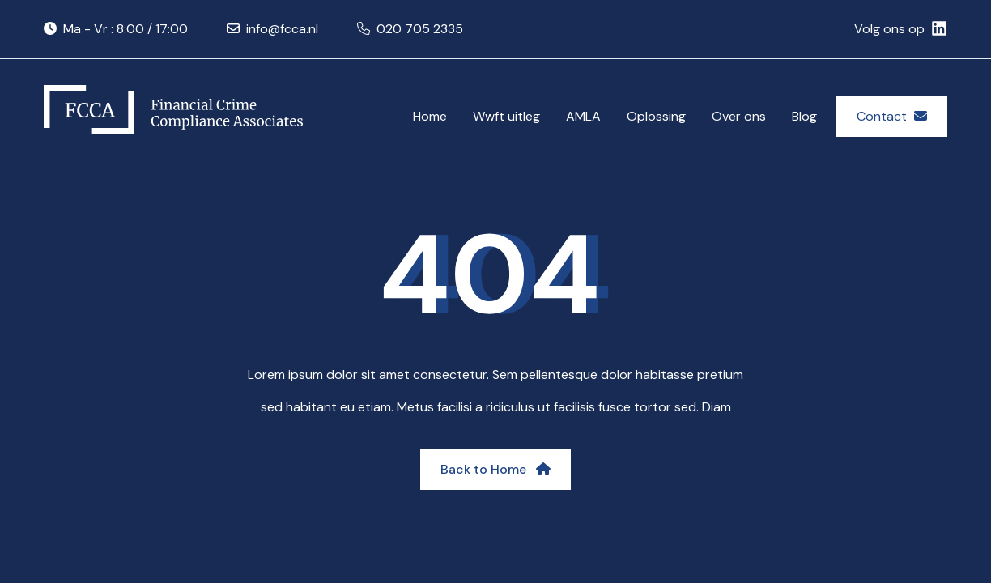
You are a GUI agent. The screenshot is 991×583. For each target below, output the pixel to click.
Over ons (739, 116)
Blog (804, 116)
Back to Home (495, 469)
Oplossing (656, 116)
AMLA (583, 116)
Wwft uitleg (506, 116)
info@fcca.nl (282, 28)
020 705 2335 (419, 28)
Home (430, 116)
